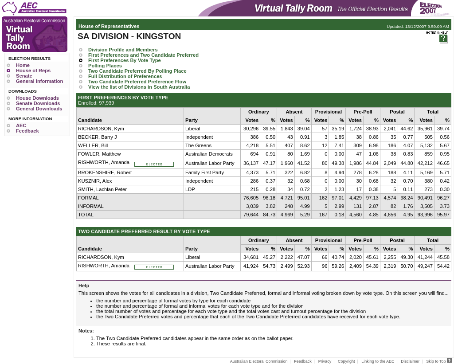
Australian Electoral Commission (259, 361)
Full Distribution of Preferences (125, 76)
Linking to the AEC (377, 361)
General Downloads (39, 108)
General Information (39, 81)
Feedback (27, 130)
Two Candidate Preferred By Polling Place (137, 71)
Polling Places (105, 65)
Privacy (325, 361)
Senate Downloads (38, 103)
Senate (24, 75)
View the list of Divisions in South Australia (139, 87)
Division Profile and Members (123, 49)
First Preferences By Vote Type (124, 60)
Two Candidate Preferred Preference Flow (137, 81)
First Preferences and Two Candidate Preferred (143, 55)
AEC (21, 125)
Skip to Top (439, 361)
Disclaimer (410, 361)
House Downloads (37, 98)
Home (23, 65)
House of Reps (33, 70)
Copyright (346, 361)
